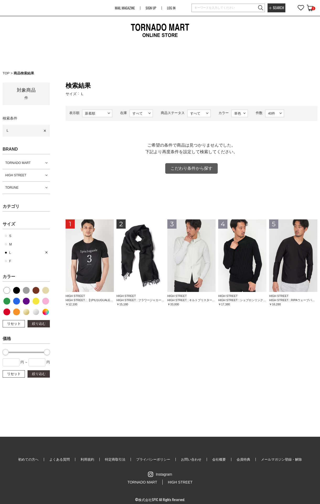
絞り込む (39, 324)
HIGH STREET (15, 175)
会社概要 (219, 459)
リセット (14, 324)
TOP (6, 73)
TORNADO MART (18, 163)
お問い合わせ (191, 459)
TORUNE (11, 187)
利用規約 (87, 459)
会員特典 (243, 459)
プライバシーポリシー (153, 459)
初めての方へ (28, 459)
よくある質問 (59, 459)
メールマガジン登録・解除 (281, 459)
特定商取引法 (115, 459)
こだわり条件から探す (191, 168)
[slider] (5, 352)
